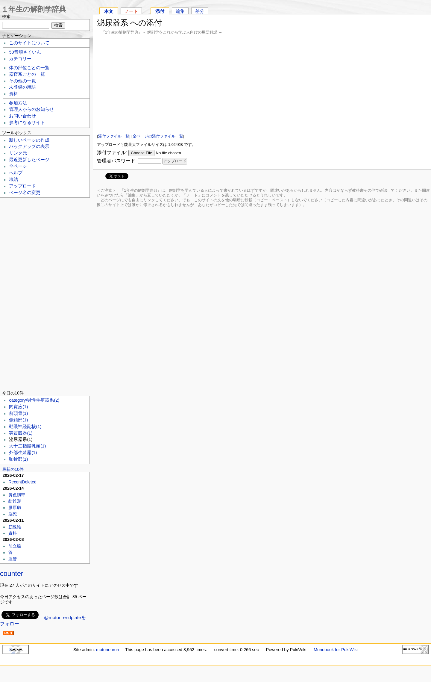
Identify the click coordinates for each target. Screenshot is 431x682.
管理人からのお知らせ (31, 109)
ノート (131, 11)
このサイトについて (29, 42)
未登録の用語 (22, 87)
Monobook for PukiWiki (336, 649)
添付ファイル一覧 (113, 136)
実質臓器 (20, 433)
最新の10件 (13, 469)
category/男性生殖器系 (34, 400)
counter (11, 573)
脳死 (12, 514)
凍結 (13, 179)
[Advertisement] (262, 84)
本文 (108, 11)
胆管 (12, 559)
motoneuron (107, 649)
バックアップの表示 (29, 146)
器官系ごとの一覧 (27, 74)
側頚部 (18, 420)
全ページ (18, 166)
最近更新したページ (29, 159)
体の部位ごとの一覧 (29, 67)
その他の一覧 (22, 80)
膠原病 (14, 507)
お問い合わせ (22, 116)
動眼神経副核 (25, 426)
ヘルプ (15, 172)
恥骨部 (18, 459)
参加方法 (18, 103)
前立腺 (14, 546)
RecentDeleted (22, 482)
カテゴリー (20, 58)
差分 (199, 11)
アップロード (22, 186)
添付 (159, 11)
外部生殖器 (23, 452)
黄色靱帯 (16, 494)
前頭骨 (18, 413)
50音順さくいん (25, 52)
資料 (13, 93)
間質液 (18, 406)
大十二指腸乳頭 (27, 446)
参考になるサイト (27, 122)
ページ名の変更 (24, 192)
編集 (180, 11)
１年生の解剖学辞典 (33, 9)
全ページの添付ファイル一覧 (158, 136)
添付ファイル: (112, 152)
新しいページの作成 (29, 140)
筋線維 (14, 526)
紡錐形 (14, 501)
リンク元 (18, 153)
